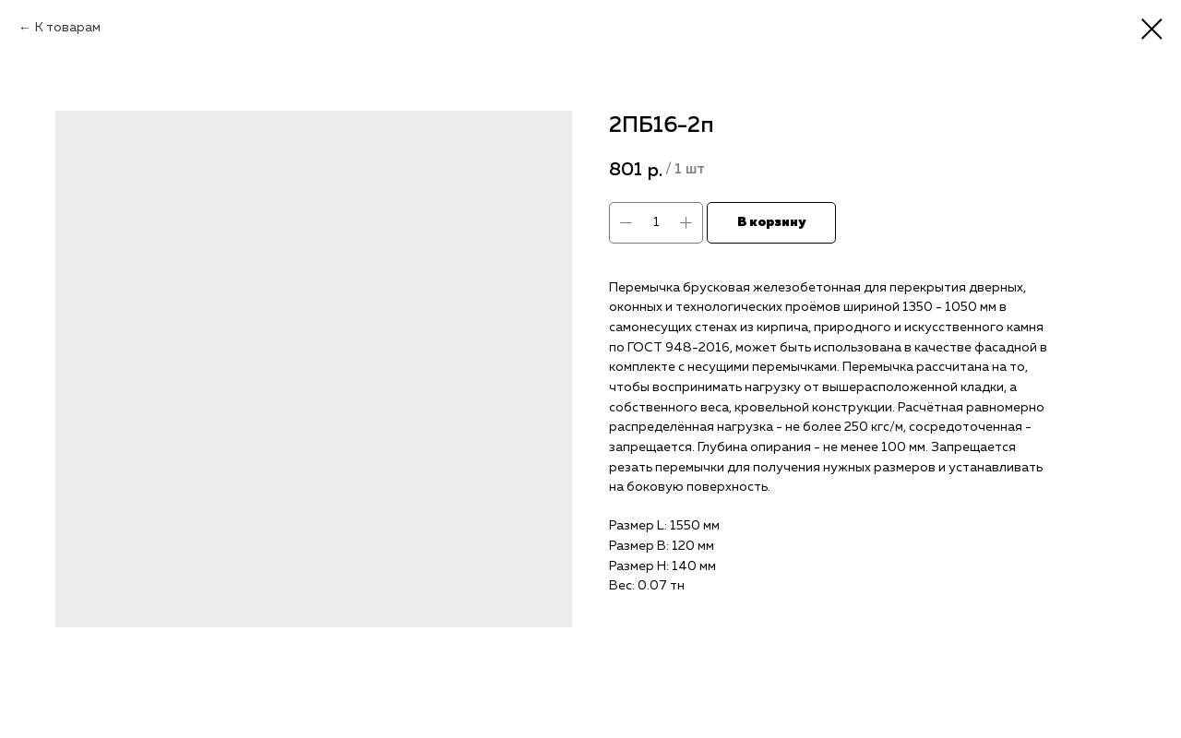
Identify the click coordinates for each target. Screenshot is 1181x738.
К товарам (68, 27)
